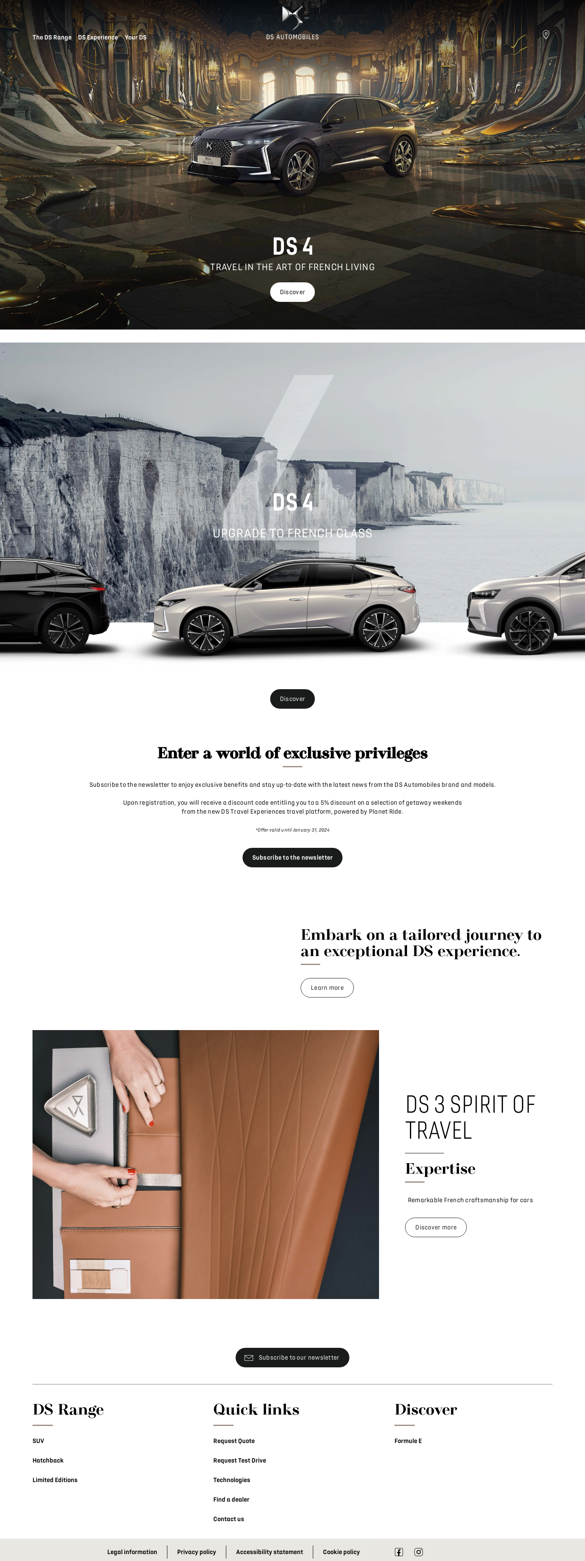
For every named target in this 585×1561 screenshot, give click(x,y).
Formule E (408, 1441)
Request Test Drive (239, 1460)
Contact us (228, 1519)
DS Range (68, 1409)
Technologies (231, 1480)
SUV (38, 1441)
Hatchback (48, 1460)
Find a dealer (231, 1499)
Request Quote (234, 1441)
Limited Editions (55, 1480)
